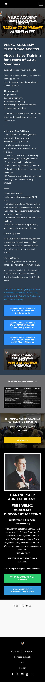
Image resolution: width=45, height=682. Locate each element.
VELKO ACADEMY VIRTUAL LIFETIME (22, 578)
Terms (22, 662)
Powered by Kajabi (22, 657)
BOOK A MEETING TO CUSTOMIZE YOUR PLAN (22, 590)
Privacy (22, 668)
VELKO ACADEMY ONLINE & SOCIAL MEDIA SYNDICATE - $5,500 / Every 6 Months (22, 325)
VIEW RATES (22, 440)
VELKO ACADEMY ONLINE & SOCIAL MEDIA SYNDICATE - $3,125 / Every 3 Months (22, 339)
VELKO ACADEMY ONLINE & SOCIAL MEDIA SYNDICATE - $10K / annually (22, 310)
